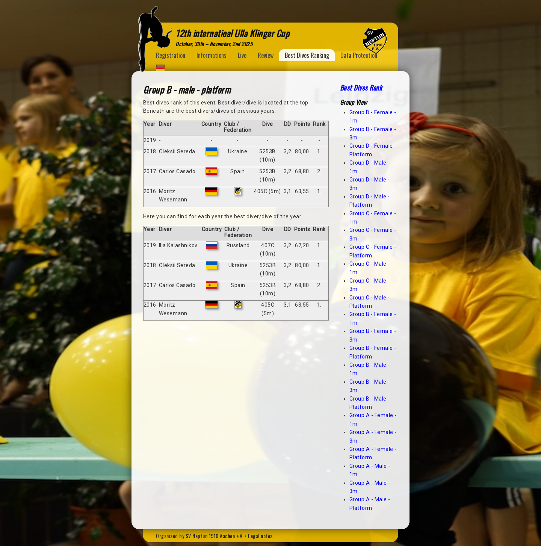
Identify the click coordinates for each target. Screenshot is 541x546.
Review (266, 55)
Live (242, 55)
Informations (211, 55)
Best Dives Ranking (307, 55)
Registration (170, 55)
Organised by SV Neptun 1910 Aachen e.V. (199, 536)
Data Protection (358, 55)
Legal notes (260, 536)
